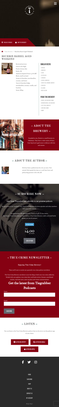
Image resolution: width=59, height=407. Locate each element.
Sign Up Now (29, 241)
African (43, 68)
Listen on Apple (29, 349)
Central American (45, 80)
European (43, 85)
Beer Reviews (9, 51)
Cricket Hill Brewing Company (47, 83)
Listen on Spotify (20, 342)
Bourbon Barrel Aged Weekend (48, 103)
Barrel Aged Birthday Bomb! (47, 100)
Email (5, 300)
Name (5, 291)
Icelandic (43, 88)
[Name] (29, 295)
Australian (43, 75)
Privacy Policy (29, 404)
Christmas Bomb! (45, 108)
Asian (42, 73)
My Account (29, 398)
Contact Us (29, 393)
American (43, 70)
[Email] (29, 304)
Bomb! (42, 110)
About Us (29, 389)
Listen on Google (39, 342)
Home (29, 374)
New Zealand (44, 90)
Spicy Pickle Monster (46, 105)
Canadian (43, 78)
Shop (29, 384)
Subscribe (29, 224)
